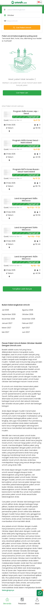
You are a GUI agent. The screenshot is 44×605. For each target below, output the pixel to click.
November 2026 (8, 319)
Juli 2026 (5, 310)
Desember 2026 (28, 319)
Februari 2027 (27, 323)
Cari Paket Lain (22, 93)
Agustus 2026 (27, 310)
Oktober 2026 (27, 314)
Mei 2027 (5, 332)
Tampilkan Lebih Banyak (22, 289)
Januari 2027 (7, 323)
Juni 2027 (26, 332)
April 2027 (26, 328)
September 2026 (9, 314)
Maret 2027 (6, 328)
